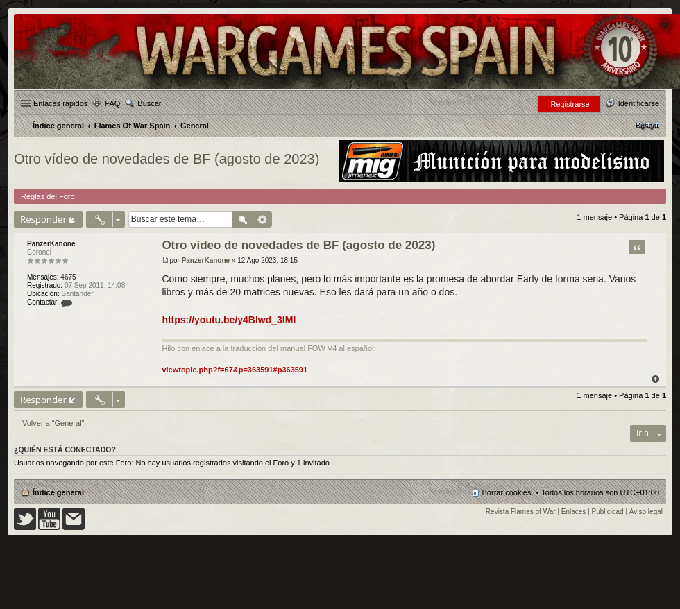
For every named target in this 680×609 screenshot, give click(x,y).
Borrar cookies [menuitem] (507, 492)
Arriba (655, 379)
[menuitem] (647, 125)
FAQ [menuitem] (112, 103)
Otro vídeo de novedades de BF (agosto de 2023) (166, 158)
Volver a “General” (53, 423)
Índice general (58, 492)
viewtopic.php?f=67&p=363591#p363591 (234, 370)
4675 (68, 277)
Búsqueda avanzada (262, 219)
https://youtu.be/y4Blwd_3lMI (229, 319)
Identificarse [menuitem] (638, 103)
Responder (43, 219)
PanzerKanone (51, 244)
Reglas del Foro (48, 196)
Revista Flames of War (521, 511)
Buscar (149, 103)
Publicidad (608, 511)
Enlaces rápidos (60, 103)
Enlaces (573, 511)
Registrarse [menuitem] (569, 104)
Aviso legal (646, 511)
